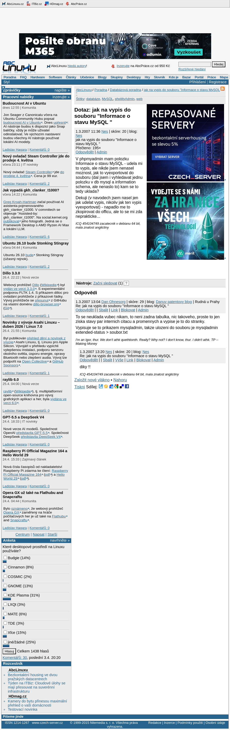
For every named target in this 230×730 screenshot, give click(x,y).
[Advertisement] (134, 268)
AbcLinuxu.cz (13, 3)
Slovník (159, 77)
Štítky (80, 99)
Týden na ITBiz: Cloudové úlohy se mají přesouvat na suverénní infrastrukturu (36, 687)
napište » (62, 90)
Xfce (9, 633)
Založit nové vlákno (92, 380)
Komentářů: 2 (39, 184)
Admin (102, 152)
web (139, 99)
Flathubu (59, 516)
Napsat (39, 534)
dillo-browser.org (46, 304)
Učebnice (87, 77)
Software (55, 77)
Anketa (9, 540)
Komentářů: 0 (39, 150)
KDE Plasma (16, 595)
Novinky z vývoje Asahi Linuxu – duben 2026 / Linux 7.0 (31, 324)
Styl (6, 82)
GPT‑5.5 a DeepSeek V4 (23, 417)
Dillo (35, 285)
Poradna (10, 77)
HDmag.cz (53, 3)
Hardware (37, 77)
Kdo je (173, 77)
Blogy (102, 77)
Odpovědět (85, 152)
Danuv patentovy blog (174, 302)
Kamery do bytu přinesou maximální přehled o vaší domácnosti (37, 703)
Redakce (154, 723)
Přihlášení (197, 82)
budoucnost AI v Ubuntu (22, 122)
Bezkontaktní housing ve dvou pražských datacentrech (32, 677)
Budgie (11, 558)
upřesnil (60, 122)
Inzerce (169, 723)
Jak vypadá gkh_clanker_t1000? (31, 190)
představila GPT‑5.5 (32, 433)
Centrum (22, 534)
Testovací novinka (22, 709)
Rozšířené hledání (192, 69)
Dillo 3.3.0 (11, 273)
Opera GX (11, 512)
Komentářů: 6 (39, 237)
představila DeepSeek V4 (41, 437)
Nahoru (120, 380)
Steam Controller (39, 172)
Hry (147, 77)
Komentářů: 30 (15, 658)
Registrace (218, 82)
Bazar (186, 77)
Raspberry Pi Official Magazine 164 (35, 472)
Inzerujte (123, 66)
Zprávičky (11, 90)
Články (71, 77)
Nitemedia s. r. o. (102, 723)
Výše (119, 360)
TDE (9, 623)
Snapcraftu (18, 520)
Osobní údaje (215, 723)
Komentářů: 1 (39, 316)
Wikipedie (48, 285)
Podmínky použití (190, 723)
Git (7, 308)
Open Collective (34, 361)
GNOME (13, 586)
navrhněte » (60, 540)
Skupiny (117, 77)
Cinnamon (14, 567)
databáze (93, 99)
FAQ (23, 77)
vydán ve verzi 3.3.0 (19, 289)
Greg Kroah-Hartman (19, 202)
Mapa (224, 77)
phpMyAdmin (125, 99)
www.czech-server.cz (47, 723)
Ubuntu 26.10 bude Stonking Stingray (36, 243)
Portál (199, 77)
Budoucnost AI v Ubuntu (24, 103)
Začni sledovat (105, 283)
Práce (211, 77)
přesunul (41, 300)
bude (29, 255)
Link (114, 310)
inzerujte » (61, 97)
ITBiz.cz (34, 3)
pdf (47, 474)
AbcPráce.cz (76, 3)
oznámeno (19, 508)
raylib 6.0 (11, 379)
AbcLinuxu (18, 670)
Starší (52, 534)
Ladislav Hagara (15, 150)
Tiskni (79, 387)
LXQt (10, 604)
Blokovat (128, 310)
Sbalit (103, 310)
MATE (11, 614)
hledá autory (77, 66)
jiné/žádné (14, 642)
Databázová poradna (125, 90)
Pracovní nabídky (18, 97)
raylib (7, 391)
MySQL (107, 99)
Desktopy (134, 77)
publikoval (11, 221)
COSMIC (13, 577)
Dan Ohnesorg (113, 302)
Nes (104, 131)
